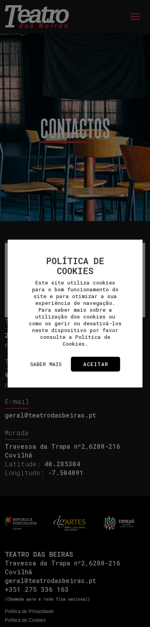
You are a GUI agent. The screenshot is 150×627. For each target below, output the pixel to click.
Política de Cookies (25, 620)
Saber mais (46, 364)
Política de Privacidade (29, 611)
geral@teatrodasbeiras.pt (50, 415)
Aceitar (95, 364)
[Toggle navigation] (135, 17)
